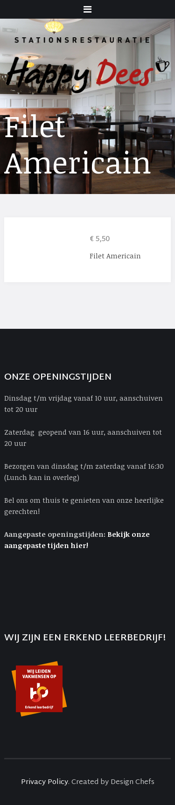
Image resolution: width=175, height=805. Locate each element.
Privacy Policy (44, 782)
